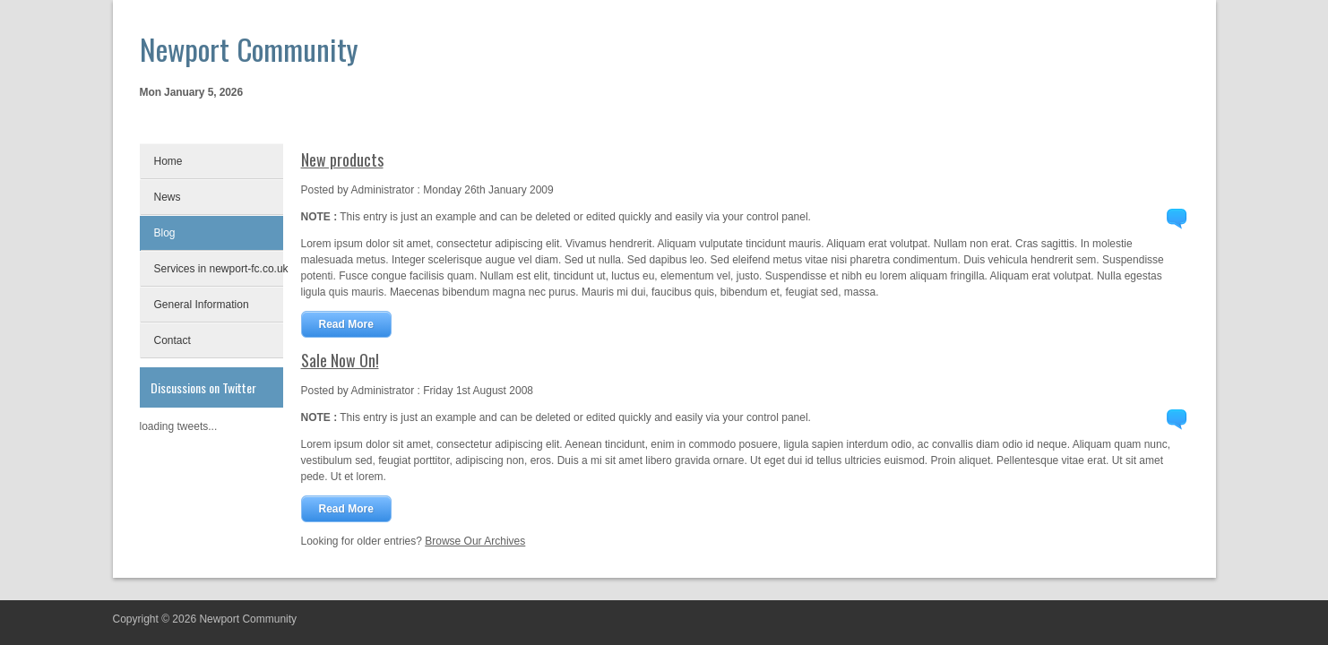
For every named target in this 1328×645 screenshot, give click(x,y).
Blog (165, 233)
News (167, 197)
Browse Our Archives (475, 541)
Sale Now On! (340, 360)
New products (342, 159)
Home (168, 161)
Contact (172, 340)
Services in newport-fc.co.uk (218, 268)
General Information (201, 304)
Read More (346, 324)
